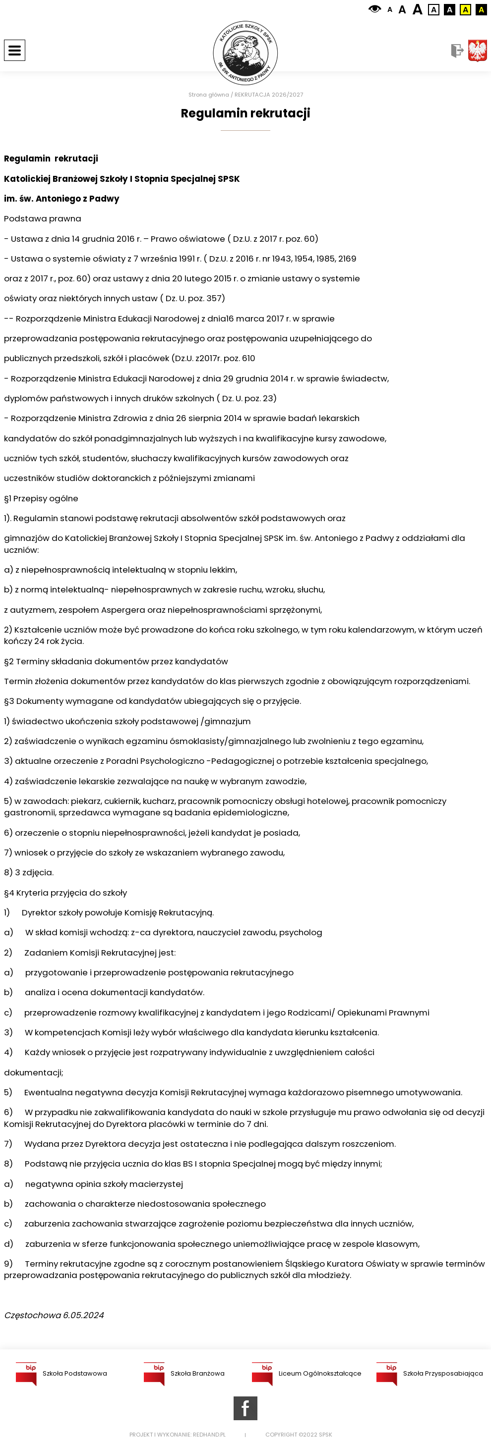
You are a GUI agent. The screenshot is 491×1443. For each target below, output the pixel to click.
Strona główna (208, 95)
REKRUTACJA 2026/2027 (269, 95)
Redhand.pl (209, 1435)
